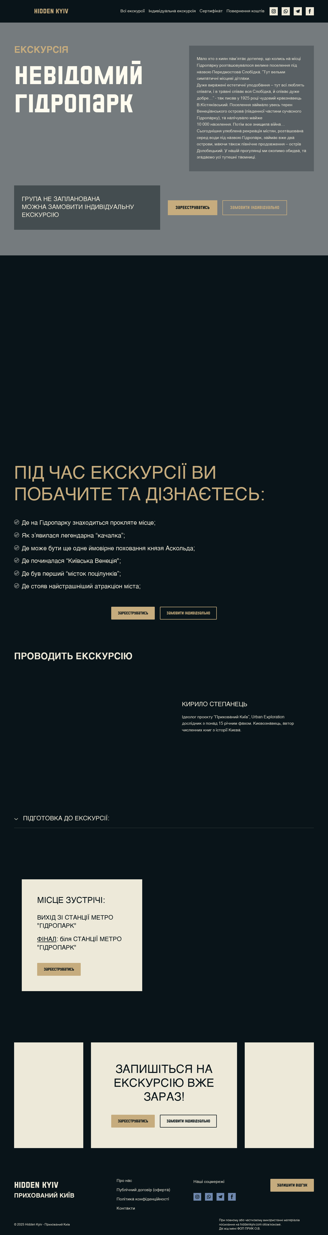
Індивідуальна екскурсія (172, 11)
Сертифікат (211, 11)
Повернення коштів (245, 11)
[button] (274, 11)
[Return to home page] (21, 11)
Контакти (126, 1209)
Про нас (124, 1181)
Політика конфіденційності (143, 1199)
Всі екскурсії (132, 11)
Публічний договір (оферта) (143, 1190)
